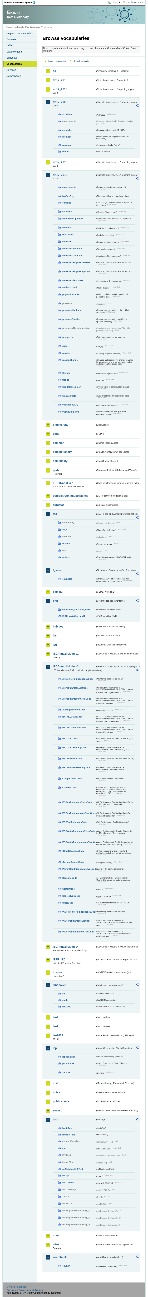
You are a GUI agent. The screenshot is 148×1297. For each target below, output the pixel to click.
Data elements (14, 51)
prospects (67, 337)
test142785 (67, 1182)
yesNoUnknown (70, 412)
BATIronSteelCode (72, 758)
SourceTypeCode (71, 896)
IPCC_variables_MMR (73, 616)
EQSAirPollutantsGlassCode (77, 802)
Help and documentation (19, 33)
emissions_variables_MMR (76, 609)
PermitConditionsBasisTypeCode (79, 869)
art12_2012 (60, 80)
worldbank (60, 1257)
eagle (65, 1000)
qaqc (64, 346)
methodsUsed (69, 287)
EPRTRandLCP (63, 483)
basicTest (67, 1128)
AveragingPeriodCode (73, 709)
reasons (66, 145)
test (55, 1119)
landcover (59, 985)
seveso (57, 1110)
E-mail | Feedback (17, 1286)
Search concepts (81, 61)
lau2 (55, 1026)
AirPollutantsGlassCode (74, 688)
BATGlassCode (70, 738)
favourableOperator (72, 218)
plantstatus (68, 1063)
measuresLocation (72, 255)
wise (56, 1244)
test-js (65, 1175)
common (58, 442)
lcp (55, 1048)
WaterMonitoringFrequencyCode (79, 912)
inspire (57, 972)
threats (66, 373)
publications (61, 1101)
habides (58, 626)
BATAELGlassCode (72, 716)
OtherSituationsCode (73, 851)
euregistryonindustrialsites (70, 495)
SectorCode (68, 889)
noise (56, 1092)
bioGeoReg (68, 196)
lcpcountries (68, 1056)
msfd (56, 1083)
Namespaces (13, 76)
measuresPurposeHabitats (76, 262)
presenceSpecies (71, 319)
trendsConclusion (71, 387)
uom (56, 1235)
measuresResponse (72, 280)
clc (63, 993)
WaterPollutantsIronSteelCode (78, 931)
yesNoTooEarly (70, 404)
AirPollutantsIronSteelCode (76, 698)
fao (55, 513)
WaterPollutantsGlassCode (76, 920)
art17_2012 (60, 162)
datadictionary (62, 451)
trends (65, 151)
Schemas (11, 57)
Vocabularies (14, 64)
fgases (57, 570)
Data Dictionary (32, 27)
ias (55, 635)
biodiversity (60, 424)
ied (55, 644)
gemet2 (57, 591)
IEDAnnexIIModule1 (65, 653)
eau (64, 1148)
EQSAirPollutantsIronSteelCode (79, 813)
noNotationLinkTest (72, 1169)
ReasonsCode (69, 878)
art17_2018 (60, 174)
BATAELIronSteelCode (74, 727)
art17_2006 (60, 102)
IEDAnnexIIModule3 (65, 666)
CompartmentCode (72, 778)
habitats (66, 227)
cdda (56, 433)
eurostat (58, 504)
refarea (66, 543)
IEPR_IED (59, 959)
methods (66, 136)
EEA (20, 2)
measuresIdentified (72, 248)
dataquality (60, 461)
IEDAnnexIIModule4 (65, 946)
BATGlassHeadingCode (74, 747)
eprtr (56, 470)
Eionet (20, 27)
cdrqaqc (66, 202)
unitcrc (66, 557)
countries (67, 130)
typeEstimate (69, 396)
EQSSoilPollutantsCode (74, 822)
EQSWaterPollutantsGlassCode (78, 831)
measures (67, 241)
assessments (69, 187)
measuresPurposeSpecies (76, 271)
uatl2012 (66, 1006)
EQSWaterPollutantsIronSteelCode (79, 842)
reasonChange (70, 360)
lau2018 (58, 1035)
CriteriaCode (69, 787)
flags (64, 529)
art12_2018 (60, 89)
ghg (55, 600)
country (66, 1266)
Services (11, 70)
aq (54, 70)
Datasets (11, 39)
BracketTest (68, 1134)
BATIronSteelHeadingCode (76, 767)
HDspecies (67, 234)
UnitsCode (67, 903)
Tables (10, 45)
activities (67, 114)
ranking (66, 353)
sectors (66, 1072)
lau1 (55, 1017)
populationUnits (70, 294)
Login (114, 2)
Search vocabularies (57, 61)
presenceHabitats (71, 310)
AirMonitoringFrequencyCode (77, 679)
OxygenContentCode (73, 862)
